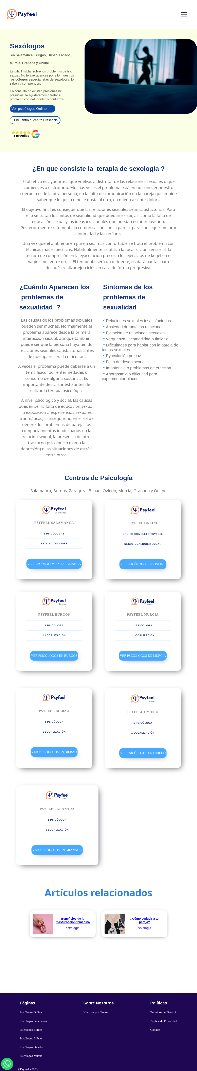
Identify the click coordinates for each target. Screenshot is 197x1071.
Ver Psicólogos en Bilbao (54, 752)
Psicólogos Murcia (31, 1055)
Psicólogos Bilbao (31, 1038)
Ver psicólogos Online (29, 109)
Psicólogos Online (31, 1012)
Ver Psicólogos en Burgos (54, 655)
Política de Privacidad (163, 1021)
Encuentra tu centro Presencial (36, 120)
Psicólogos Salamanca (33, 1021)
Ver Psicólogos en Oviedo (143, 753)
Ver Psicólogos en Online (143, 564)
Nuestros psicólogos (95, 1012)
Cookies (155, 1029)
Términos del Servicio (163, 1012)
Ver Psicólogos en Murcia (143, 655)
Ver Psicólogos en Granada (57, 850)
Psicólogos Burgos (31, 1029)
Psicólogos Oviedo (31, 1047)
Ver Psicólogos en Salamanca (54, 563)
